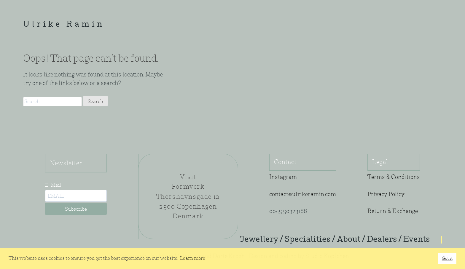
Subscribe (76, 209)
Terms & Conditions (393, 177)
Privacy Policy (386, 194)
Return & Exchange (392, 211)
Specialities (307, 240)
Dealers (382, 240)
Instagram (283, 177)
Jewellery (259, 240)
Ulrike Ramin (63, 25)
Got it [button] (447, 258)
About (348, 240)
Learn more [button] (192, 258)
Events (416, 240)
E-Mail (53, 185)
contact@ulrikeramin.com (302, 194)
